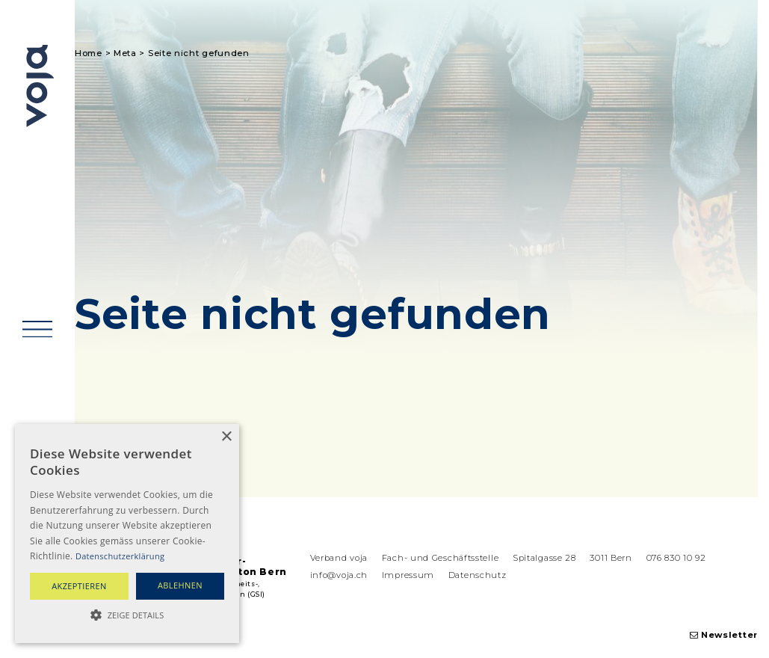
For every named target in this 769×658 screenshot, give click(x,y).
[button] (127, 615)
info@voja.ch (339, 575)
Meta (125, 53)
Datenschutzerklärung (119, 556)
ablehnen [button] (180, 585)
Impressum (408, 575)
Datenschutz (477, 575)
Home (88, 53)
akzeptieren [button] (79, 585)
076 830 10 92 (676, 558)
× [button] (226, 437)
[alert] (127, 533)
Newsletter (724, 635)
